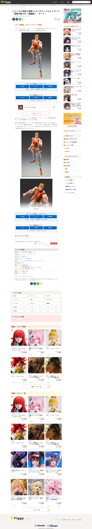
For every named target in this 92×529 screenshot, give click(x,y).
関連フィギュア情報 (19, 327)
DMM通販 (50, 86)
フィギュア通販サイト (70, 180)
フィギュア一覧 (36, 510)
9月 (56, 307)
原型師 (47, 303)
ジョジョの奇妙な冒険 (22, 5)
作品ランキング (68, 136)
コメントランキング (69, 131)
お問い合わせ (74, 519)
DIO (46, 5)
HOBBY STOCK (30, 319)
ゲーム (16, 346)
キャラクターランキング (70, 156)
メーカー (15, 303)
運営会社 (68, 519)
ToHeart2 (67, 148)
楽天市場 (38, 89)
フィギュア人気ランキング (71, 26)
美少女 (13, 346)
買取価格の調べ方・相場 (70, 189)
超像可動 (24, 256)
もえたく (39, 100)
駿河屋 (50, 97)
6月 (32, 307)
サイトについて (58, 519)
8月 (48, 307)
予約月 (15, 307)
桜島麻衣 (67, 159)
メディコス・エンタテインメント (29, 254)
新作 (14, 295)
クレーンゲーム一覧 (69, 192)
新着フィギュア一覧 (19, 393)
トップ (12, 5)
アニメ (30, 374)
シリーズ (15, 299)
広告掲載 (63, 519)
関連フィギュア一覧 (36, 386)
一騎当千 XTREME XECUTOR (71, 139)
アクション (17, 468)
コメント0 (58, 18)
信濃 (66, 169)
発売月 (15, 310)
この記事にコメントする (36, 113)
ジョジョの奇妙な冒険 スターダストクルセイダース (36, 5)
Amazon (27, 89)
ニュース (62, 2)
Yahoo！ (32, 89)
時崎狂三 (67, 172)
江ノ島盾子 (67, 162)
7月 (40, 307)
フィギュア (54, 2)
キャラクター (48, 299)
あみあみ (22, 86)
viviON (42, 89)
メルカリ (22, 97)
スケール (20, 346)
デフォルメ (38, 346)
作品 (30, 299)
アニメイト (36, 86)
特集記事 (67, 177)
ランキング (32, 295)
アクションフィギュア (25, 16)
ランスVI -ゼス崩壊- (69, 145)
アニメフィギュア (16, 16)
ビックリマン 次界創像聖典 (71, 142)
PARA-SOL (67, 151)
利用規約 (79, 519)
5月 (24, 307)
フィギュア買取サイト (70, 183)
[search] (89, 2)
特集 (68, 2)
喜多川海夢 (67, 165)
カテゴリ (47, 295)
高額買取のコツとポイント (71, 186)
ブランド (31, 303)
